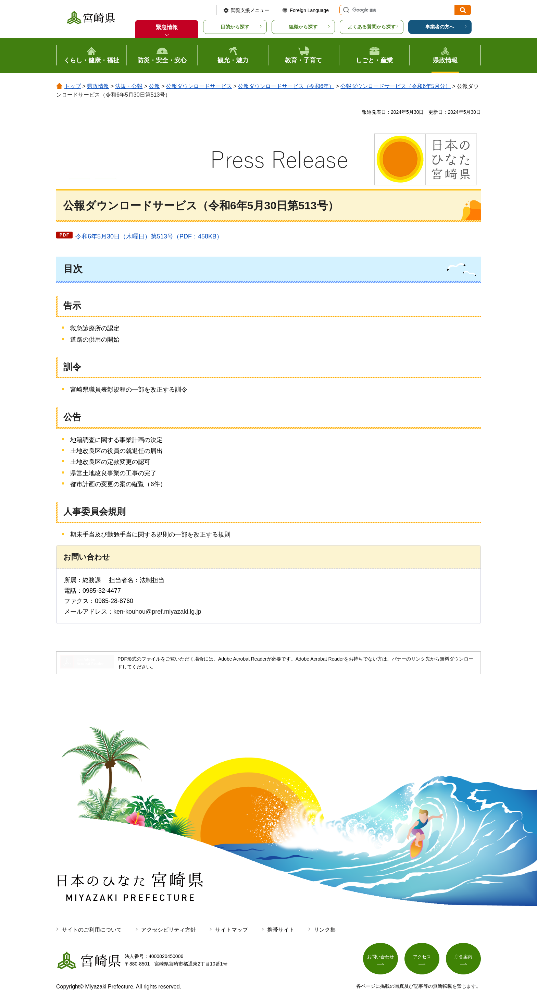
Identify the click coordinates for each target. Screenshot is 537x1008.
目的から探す (235, 26)
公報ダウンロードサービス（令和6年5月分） (395, 86)
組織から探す (303, 26)
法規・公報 (128, 86)
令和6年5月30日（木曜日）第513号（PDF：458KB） (149, 236)
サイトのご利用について (92, 930)
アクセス (422, 958)
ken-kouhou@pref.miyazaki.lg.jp (157, 611)
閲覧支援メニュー (250, 10)
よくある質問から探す (372, 26)
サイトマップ (231, 930)
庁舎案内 (463, 958)
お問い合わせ (380, 958)
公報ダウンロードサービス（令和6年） (286, 86)
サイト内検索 (345, 9)
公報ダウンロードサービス (199, 86)
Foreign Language (309, 10)
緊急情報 (167, 27)
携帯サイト (281, 930)
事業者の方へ (439, 26)
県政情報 (98, 86)
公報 (154, 86)
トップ (72, 86)
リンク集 (325, 930)
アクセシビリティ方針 (168, 930)
